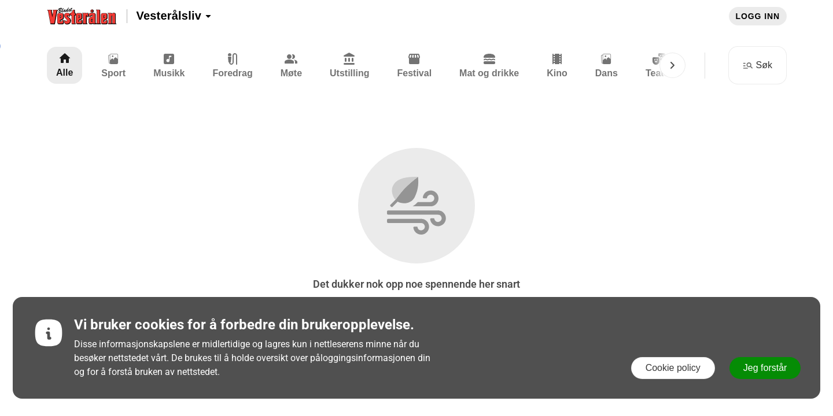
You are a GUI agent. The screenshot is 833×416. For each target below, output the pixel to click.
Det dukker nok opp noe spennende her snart (416, 284)
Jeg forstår (765, 368)
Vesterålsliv (174, 15)
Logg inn (758, 16)
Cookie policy (673, 368)
